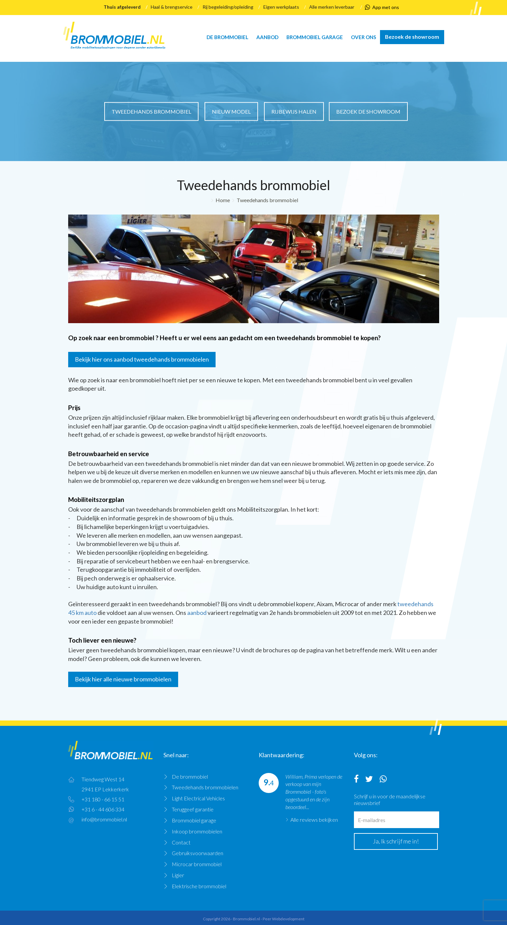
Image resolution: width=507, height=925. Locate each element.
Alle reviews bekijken (314, 819)
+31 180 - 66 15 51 (103, 799)
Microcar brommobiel (197, 864)
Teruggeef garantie (193, 809)
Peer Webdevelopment (283, 918)
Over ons (363, 37)
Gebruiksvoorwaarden (197, 853)
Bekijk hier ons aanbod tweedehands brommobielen (142, 359)
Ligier (178, 875)
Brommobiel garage (314, 37)
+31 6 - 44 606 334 (103, 809)
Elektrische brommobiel (199, 886)
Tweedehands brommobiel (151, 111)
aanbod (197, 612)
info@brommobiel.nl (104, 819)
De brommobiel (227, 37)
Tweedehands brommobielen (205, 787)
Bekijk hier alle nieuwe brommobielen (123, 679)
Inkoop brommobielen (197, 831)
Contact (181, 842)
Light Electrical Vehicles (198, 798)
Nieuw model (231, 111)
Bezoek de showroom (412, 36)
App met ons (382, 7)
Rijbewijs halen (293, 111)
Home (223, 200)
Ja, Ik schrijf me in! (396, 841)
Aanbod (267, 37)
